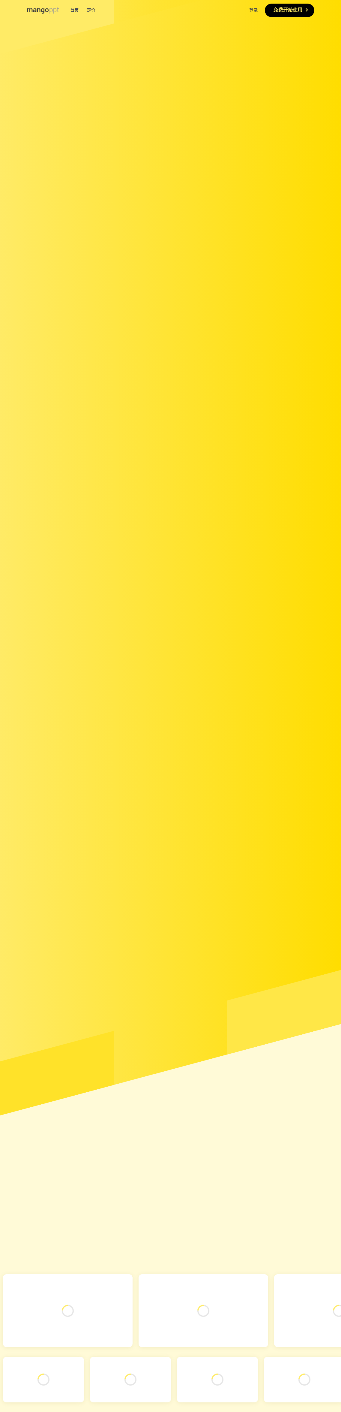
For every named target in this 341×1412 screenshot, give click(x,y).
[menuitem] (170, 10)
